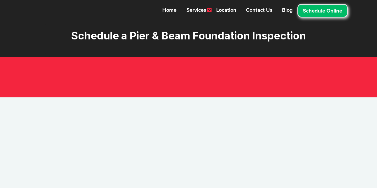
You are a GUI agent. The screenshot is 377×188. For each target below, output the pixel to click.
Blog (287, 10)
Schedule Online (322, 11)
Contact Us (259, 10)
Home (169, 10)
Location (226, 10)
